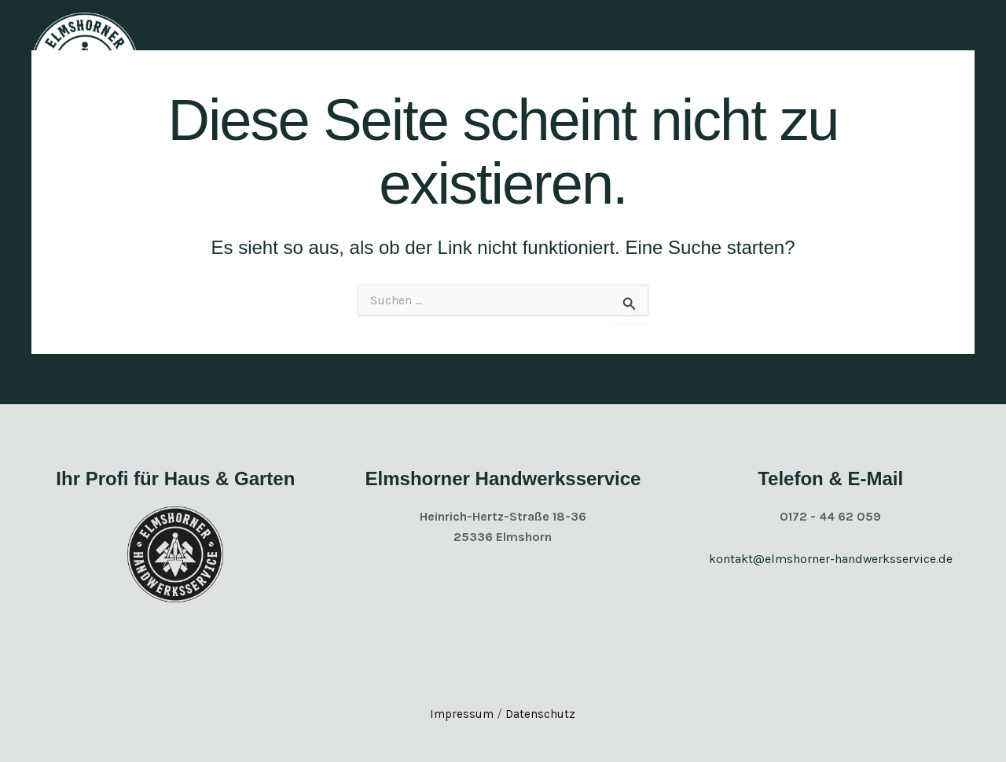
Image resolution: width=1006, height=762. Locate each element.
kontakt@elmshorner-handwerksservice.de (830, 558)
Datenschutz (542, 713)
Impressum (461, 713)
